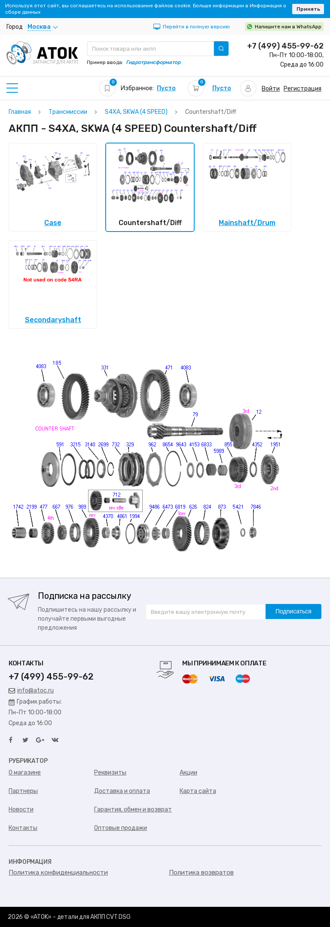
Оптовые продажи (120, 828)
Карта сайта (198, 791)
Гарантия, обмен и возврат (133, 809)
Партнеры (23, 791)
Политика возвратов (201, 872)
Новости (21, 809)
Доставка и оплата (122, 791)
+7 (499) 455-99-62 (285, 46)
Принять (308, 9)
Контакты (23, 828)
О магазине (25, 772)
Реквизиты (110, 772)
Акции (188, 772)
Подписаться (293, 611)
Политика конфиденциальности (58, 872)
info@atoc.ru (31, 690)
